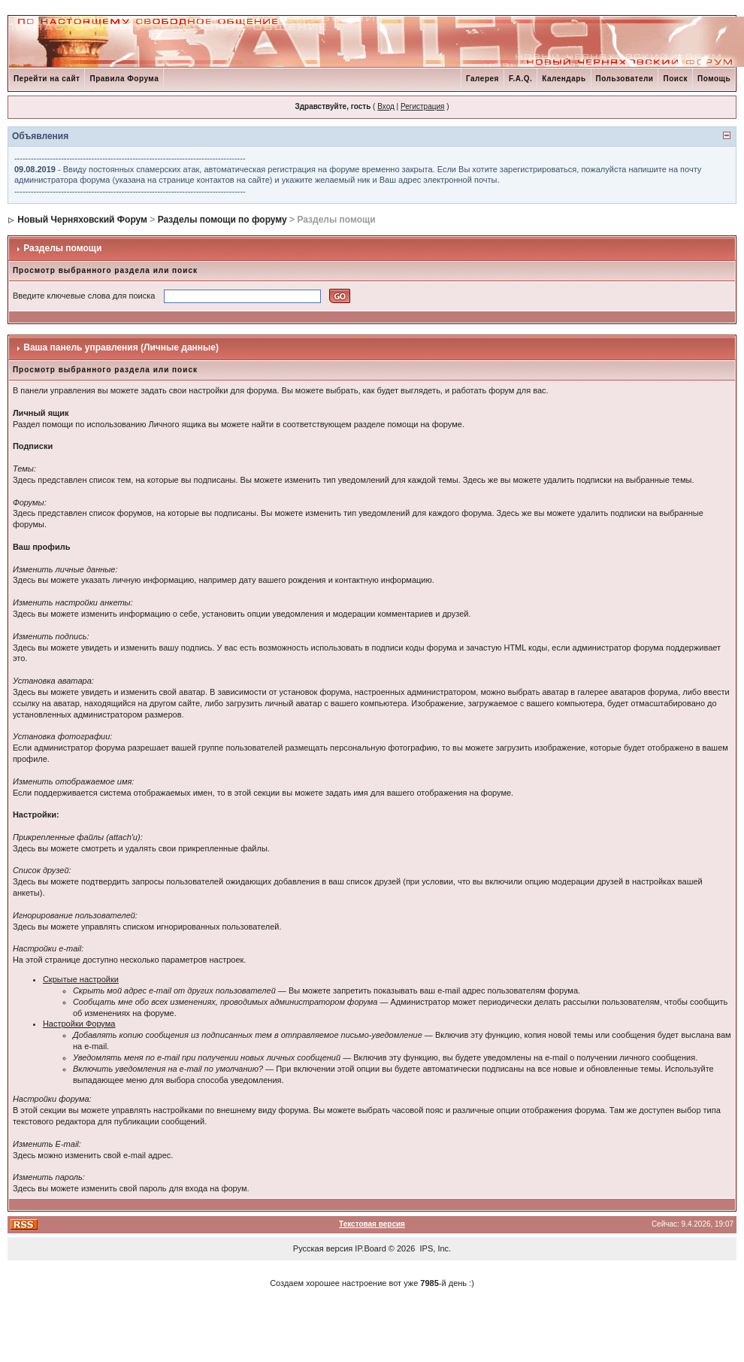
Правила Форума (124, 78)
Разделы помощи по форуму (222, 219)
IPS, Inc (434, 1248)
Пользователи (625, 78)
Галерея (482, 78)
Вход (386, 106)
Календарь (563, 78)
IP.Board (370, 1248)
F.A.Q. (520, 78)
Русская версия (322, 1248)
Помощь (713, 78)
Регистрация (422, 106)
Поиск (675, 78)
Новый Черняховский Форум (82, 219)
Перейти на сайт (47, 78)
